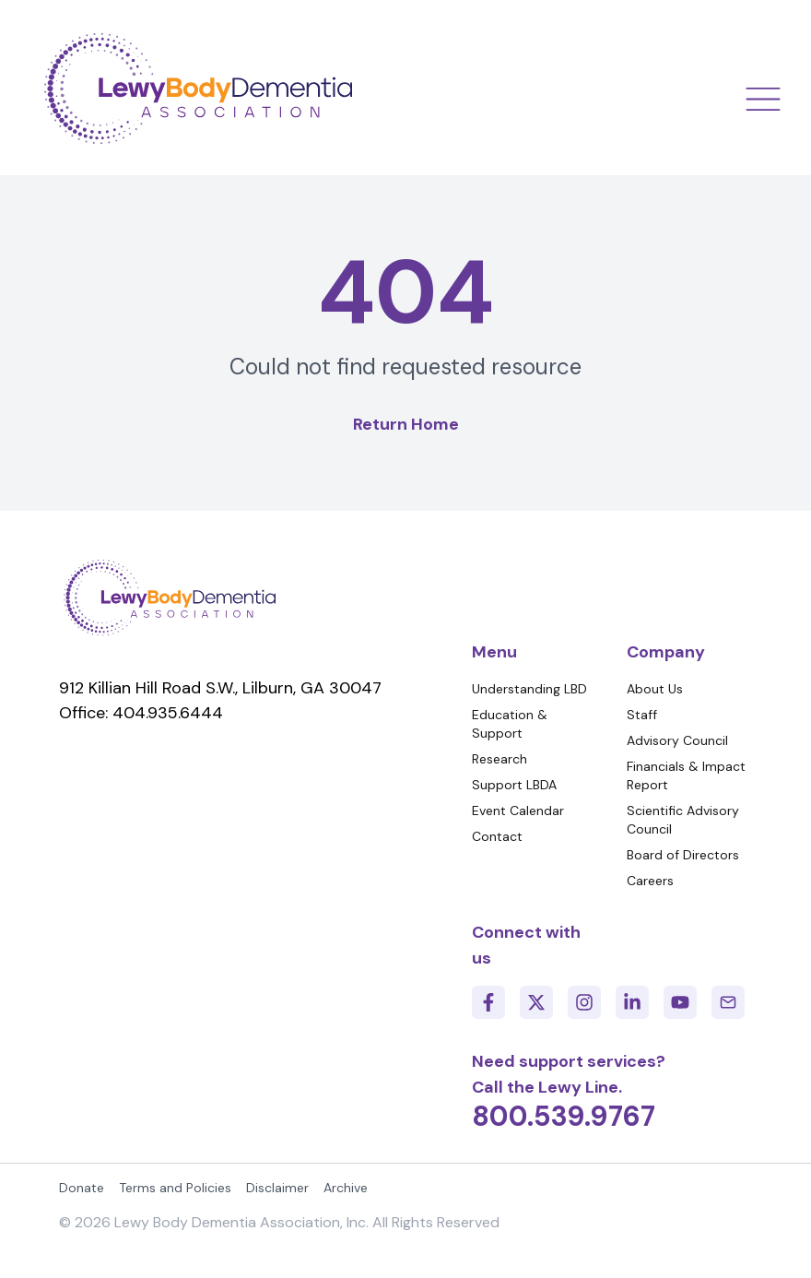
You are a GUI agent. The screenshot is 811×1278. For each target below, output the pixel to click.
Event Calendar (518, 810)
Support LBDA (514, 784)
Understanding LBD (529, 688)
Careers (650, 880)
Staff (642, 714)
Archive (345, 1187)
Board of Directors (683, 854)
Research (499, 759)
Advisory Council (677, 740)
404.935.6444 (167, 713)
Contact (497, 836)
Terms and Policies (175, 1187)
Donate (81, 1187)
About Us (655, 688)
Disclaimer (277, 1187)
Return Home (406, 424)
